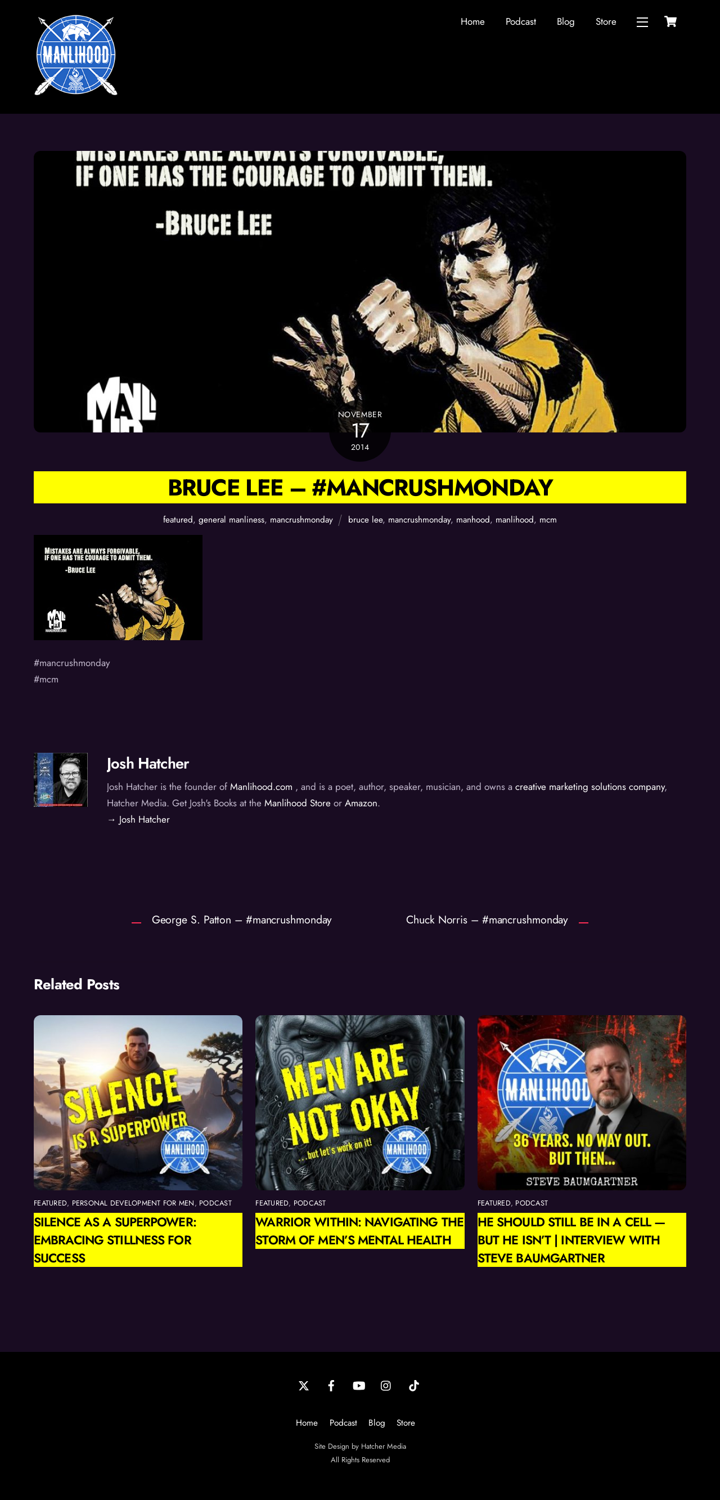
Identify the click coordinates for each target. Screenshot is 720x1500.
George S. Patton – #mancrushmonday (242, 919)
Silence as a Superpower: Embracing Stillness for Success (115, 1240)
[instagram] (386, 1385)
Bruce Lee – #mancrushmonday (360, 487)
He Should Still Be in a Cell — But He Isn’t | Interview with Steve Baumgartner (571, 1240)
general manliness (231, 520)
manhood (473, 520)
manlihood (515, 520)
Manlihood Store (297, 803)
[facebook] (331, 1385)
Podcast (521, 21)
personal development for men (133, 1203)
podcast (215, 1203)
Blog (566, 21)
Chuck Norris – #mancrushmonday (487, 919)
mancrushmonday (301, 520)
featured (178, 520)
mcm (548, 520)
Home (473, 21)
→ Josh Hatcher (138, 819)
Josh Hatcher (148, 763)
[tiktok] (414, 1385)
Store (606, 21)
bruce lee (365, 520)
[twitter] (303, 1385)
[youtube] (359, 1385)
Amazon (361, 803)
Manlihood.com (261, 786)
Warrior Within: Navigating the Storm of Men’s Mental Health (359, 1231)
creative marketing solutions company (589, 786)
